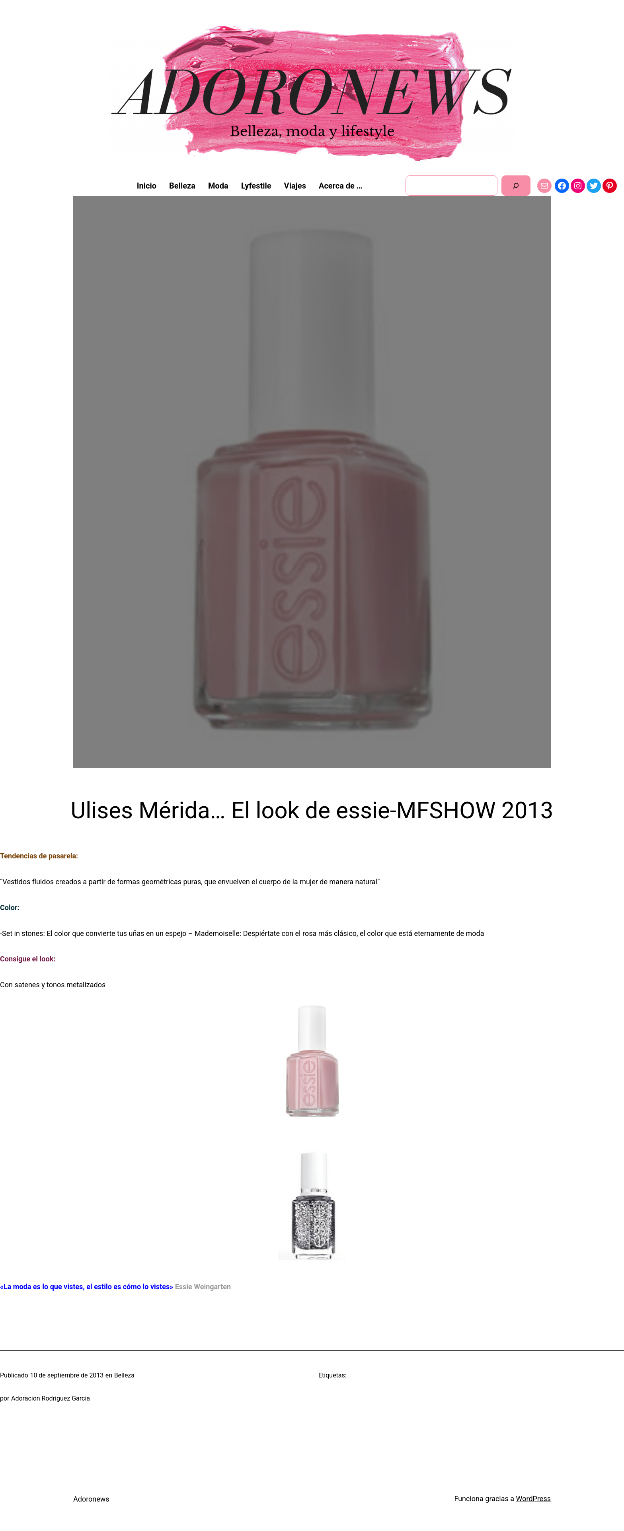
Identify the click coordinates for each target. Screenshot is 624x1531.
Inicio (146, 186)
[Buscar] (515, 185)
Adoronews (91, 1499)
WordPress (533, 1498)
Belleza (124, 1375)
